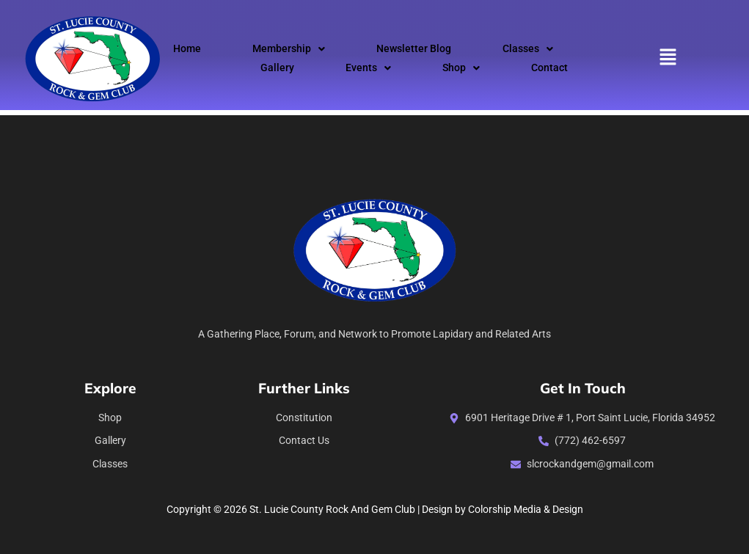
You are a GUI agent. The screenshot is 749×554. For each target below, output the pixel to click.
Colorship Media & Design (525, 509)
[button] (288, 49)
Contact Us (304, 440)
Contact (549, 68)
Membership (288, 49)
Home (187, 49)
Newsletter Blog (413, 49)
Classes (528, 49)
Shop (461, 68)
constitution (304, 418)
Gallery (277, 68)
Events (368, 68)
